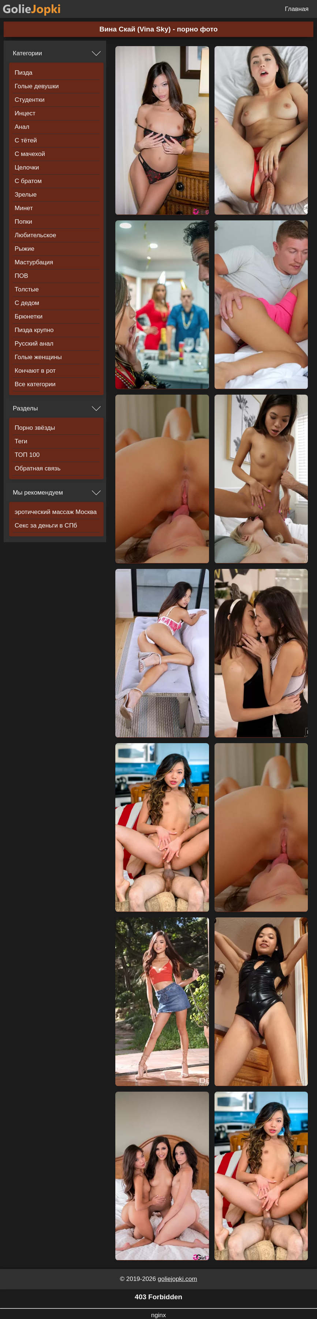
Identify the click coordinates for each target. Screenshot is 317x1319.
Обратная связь (37, 468)
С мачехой (30, 153)
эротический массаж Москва (56, 511)
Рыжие (24, 248)
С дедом (27, 302)
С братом (28, 181)
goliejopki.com (177, 1278)
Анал (22, 126)
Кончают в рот (35, 370)
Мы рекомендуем (38, 492)
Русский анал (34, 343)
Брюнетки (28, 316)
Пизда (24, 72)
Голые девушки (37, 86)
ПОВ (21, 275)
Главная (297, 8)
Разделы (25, 408)
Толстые (27, 289)
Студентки (30, 99)
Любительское (35, 235)
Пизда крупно (34, 330)
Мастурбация (34, 262)
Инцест (25, 113)
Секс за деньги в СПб (46, 525)
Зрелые (26, 194)
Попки (23, 221)
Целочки (27, 167)
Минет (24, 208)
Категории (27, 53)
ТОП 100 (27, 454)
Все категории (35, 384)
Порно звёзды (35, 427)
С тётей (26, 140)
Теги (21, 441)
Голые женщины (38, 357)
